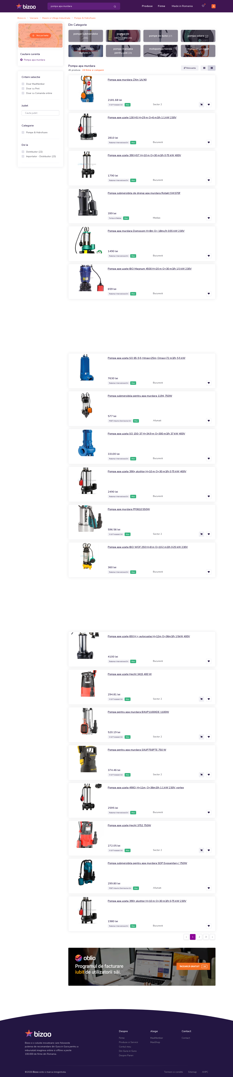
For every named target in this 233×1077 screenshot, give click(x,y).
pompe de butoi (160, 34)
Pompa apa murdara (32, 58)
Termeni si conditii (173, 1070)
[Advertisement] (40, 220)
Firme (161, 5)
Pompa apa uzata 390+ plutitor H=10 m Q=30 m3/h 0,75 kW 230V (153, 899)
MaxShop (155, 1040)
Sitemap (192, 1070)
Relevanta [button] (190, 66)
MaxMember (156, 1036)
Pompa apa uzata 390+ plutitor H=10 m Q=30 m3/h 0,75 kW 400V (153, 470)
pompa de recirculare (123, 34)
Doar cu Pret (32, 87)
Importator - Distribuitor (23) (41, 154)
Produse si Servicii (128, 1040)
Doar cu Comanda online (39, 91)
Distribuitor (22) (34, 150)
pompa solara (198, 34)
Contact (186, 1036)
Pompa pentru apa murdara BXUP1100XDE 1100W (142, 710)
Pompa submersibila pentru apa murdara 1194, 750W (144, 394)
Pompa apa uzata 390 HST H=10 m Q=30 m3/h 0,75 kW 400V (150, 154)
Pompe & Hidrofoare (37, 131)
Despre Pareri (126, 1053)
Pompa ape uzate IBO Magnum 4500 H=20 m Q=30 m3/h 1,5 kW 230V (155, 267)
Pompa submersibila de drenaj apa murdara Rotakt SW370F (148, 191)
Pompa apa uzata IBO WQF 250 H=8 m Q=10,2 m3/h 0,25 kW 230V (154, 545)
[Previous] (186, 935)
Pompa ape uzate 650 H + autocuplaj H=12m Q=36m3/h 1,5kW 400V (155, 635)
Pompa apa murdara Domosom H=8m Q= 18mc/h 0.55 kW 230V (151, 229)
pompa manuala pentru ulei (123, 49)
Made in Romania (182, 5)
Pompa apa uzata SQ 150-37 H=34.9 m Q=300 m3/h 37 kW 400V (152, 432)
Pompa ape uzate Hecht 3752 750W (132, 824)
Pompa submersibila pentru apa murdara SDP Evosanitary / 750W (152, 861)
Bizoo (36, 1070)
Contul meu (125, 1045)
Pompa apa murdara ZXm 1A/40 (129, 78)
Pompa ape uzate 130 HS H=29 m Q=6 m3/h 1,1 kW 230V (147, 116)
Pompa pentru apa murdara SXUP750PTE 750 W (140, 748)
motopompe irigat (198, 49)
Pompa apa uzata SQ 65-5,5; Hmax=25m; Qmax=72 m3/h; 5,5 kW (152, 356)
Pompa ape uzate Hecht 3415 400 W (133, 672)
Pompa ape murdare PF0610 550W (131, 507)
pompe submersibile (85, 34)
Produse (147, 5)
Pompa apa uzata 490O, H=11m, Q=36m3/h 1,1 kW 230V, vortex (151, 786)
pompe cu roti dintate (85, 49)
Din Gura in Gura (127, 1049)
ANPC (205, 1070)
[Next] (212, 935)
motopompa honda (160, 49)
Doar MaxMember (35, 82)
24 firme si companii (93, 68)
